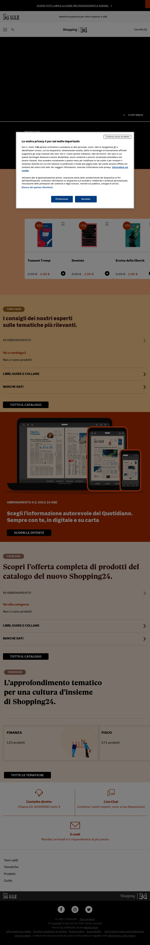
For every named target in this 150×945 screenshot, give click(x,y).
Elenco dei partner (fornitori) (37, 187)
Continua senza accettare (117, 136)
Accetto (85, 199)
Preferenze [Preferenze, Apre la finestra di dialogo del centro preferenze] (62, 199)
